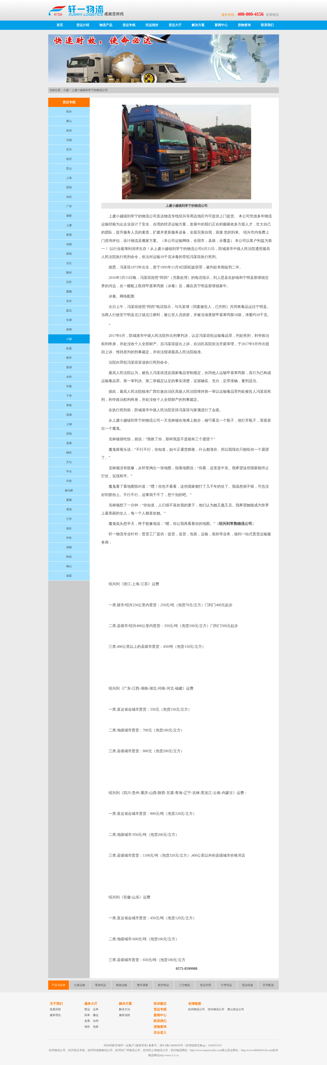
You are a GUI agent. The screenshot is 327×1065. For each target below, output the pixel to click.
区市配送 (268, 985)
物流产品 (105, 25)
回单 (87, 1015)
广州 (69, 206)
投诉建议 (160, 1003)
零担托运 (100, 985)
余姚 (69, 244)
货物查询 (244, 25)
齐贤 (69, 481)
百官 (69, 282)
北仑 (69, 263)
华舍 (69, 537)
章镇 (69, 405)
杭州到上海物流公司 (155, 1050)
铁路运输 (121, 985)
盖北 (69, 310)
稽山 (69, 566)
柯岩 (69, 556)
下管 (69, 395)
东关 (69, 301)
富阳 (69, 187)
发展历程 (55, 1009)
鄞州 (69, 272)
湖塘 (69, 547)
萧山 (69, 121)
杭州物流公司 (196, 1009)
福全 (69, 528)
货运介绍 (82, 25)
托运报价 (152, 25)
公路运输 (79, 985)
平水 (69, 471)
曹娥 (69, 291)
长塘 (69, 320)
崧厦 (69, 348)
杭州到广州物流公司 (127, 1050)
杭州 (69, 130)
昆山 (69, 168)
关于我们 (56, 1003)
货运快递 (247, 985)
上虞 (69, 225)
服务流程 (124, 1015)
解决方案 (198, 25)
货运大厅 (175, 25)
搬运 (95, 1015)
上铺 (69, 424)
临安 (69, 159)
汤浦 (69, 414)
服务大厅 (90, 1003)
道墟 (69, 443)
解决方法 (124, 1009)
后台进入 (160, 1032)
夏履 (69, 500)
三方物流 (184, 985)
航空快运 (163, 985)
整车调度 (142, 985)
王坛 (69, 462)
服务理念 (55, 1015)
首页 (59, 25)
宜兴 (69, 149)
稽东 (69, 452)
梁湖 (69, 367)
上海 (69, 178)
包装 (95, 1026)
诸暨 (69, 215)
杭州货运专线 (76, 1050)
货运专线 (128, 25)
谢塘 (69, 329)
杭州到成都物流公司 (100, 1050)
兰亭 (69, 518)
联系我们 (267, 25)
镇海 (69, 253)
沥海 (69, 433)
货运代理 (205, 985)
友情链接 (194, 1003)
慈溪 (69, 234)
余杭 (69, 196)
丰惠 (69, 386)
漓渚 (69, 509)
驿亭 (69, 357)
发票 (87, 1020)
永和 (69, 376)
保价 (87, 1026)
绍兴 (69, 111)
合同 (95, 1020)
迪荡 (69, 575)
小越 (66, 90)
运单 (95, 1009)
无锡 (69, 140)
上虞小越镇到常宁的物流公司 (90, 90)
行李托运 (226, 985)
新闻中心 (221, 25)
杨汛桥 (69, 490)
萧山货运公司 (235, 1009)
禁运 (87, 1009)
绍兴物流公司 (216, 1009)
